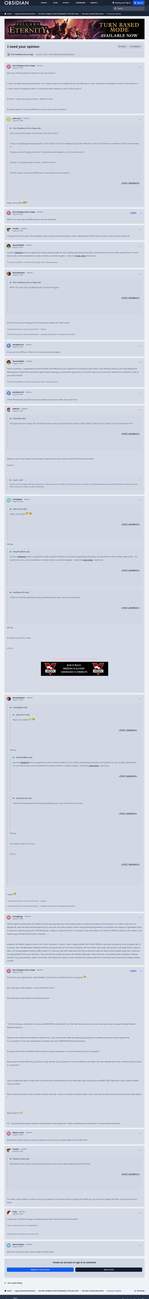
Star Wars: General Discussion (62, 54)
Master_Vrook (18, 1132)
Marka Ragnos (18, 1244)
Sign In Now (109, 1269)
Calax (15, 1212)
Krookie (16, 228)
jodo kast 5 (17, 118)
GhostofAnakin (19, 273)
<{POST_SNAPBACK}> (130, 183)
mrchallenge (18, 916)
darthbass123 (18, 345)
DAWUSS (16, 409)
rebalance (19, 252)
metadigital (17, 499)
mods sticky (81, 255)
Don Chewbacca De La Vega (22, 54)
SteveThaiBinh (18, 245)
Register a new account (40, 1269)
